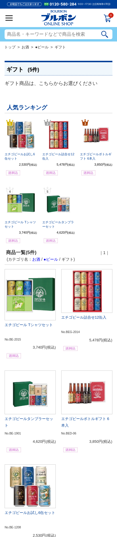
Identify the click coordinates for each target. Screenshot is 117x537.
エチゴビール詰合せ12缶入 (83, 317)
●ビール (42, 47)
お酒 (25, 47)
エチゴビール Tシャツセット (29, 325)
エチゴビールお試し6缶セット (30, 512)
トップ (10, 47)
